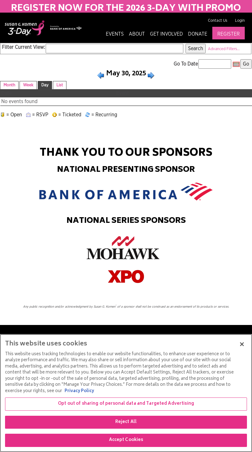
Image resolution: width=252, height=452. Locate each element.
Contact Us (217, 21)
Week (28, 85)
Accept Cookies (126, 440)
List (59, 85)
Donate (197, 34)
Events (115, 34)
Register (228, 34)
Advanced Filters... (224, 49)
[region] (126, 393)
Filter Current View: (23, 47)
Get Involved (166, 34)
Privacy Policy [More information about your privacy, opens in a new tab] (79, 391)
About (137, 34)
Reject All (126, 422)
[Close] (242, 344)
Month (9, 85)
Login (240, 21)
